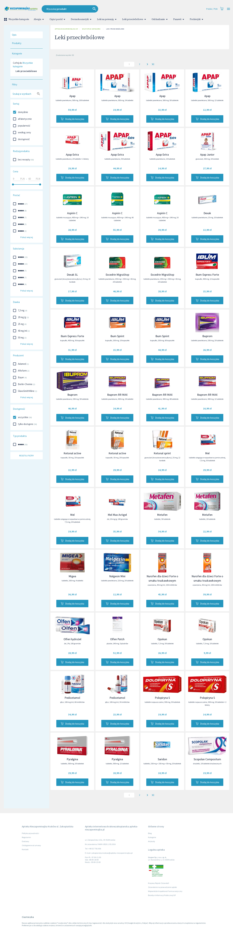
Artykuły (151, 841)
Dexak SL (72, 274)
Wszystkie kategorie (17, 19)
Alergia (39, 19)
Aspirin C (72, 213)
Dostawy (25, 841)
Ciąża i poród (58, 19)
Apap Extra (72, 154)
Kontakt (25, 849)
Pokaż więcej (26, 237)
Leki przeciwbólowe (134, 19)
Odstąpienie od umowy (31, 845)
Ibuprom (207, 336)
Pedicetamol (72, 698)
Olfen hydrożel (72, 639)
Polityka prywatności (30, 833)
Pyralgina (72, 759)
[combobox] (94, 9)
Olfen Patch (117, 639)
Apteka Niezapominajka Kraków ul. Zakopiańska (66, 29)
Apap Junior (207, 154)
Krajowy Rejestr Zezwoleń (158, 883)
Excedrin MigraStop (117, 274)
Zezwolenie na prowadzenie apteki (162, 887)
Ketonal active (72, 453)
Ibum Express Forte (207, 274)
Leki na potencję (107, 19)
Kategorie (152, 837)
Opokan (162, 639)
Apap (72, 96)
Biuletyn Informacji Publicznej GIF (162, 895)
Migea (72, 576)
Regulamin (26, 837)
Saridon (162, 759)
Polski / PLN (212, 9)
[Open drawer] (228, 9)
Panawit (179, 19)
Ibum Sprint (117, 336)
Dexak (207, 213)
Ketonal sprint (162, 453)
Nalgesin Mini (117, 576)
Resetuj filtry (26, 455)
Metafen (162, 515)
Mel (207, 453)
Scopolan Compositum (207, 759)
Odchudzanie (160, 19)
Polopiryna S (162, 698)
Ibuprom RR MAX (117, 394)
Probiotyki (197, 19)
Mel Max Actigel (117, 515)
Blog (150, 833)
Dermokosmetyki (81, 19)
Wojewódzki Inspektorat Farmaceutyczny (165, 891)
